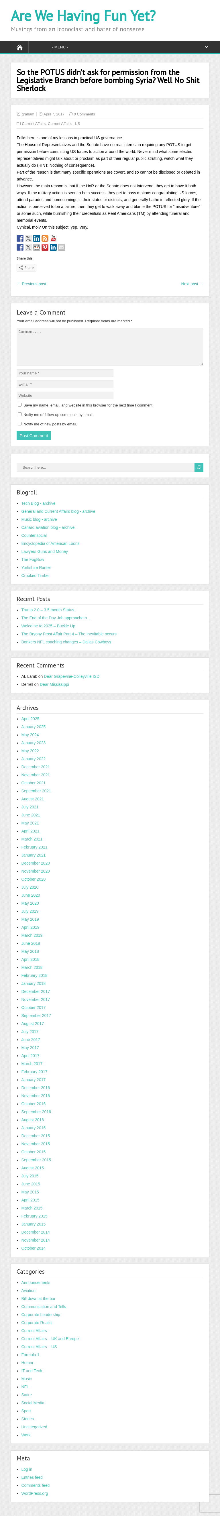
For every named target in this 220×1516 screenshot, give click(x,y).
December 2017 (35, 998)
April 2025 (30, 725)
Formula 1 (30, 1361)
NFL (25, 1393)
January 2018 (33, 990)
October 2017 (33, 1014)
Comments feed (35, 1492)
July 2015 (29, 1183)
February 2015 (34, 1223)
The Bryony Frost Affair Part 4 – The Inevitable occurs (69, 641)
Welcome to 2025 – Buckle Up (48, 633)
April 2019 (30, 934)
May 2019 (30, 926)
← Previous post (31, 284)
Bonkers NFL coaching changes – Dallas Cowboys (66, 649)
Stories (27, 1425)
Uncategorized (34, 1433)
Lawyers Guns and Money (44, 558)
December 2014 (35, 1239)
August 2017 (32, 1030)
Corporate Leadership (40, 1321)
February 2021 (34, 854)
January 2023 (33, 749)
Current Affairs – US (39, 1353)
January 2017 (33, 1086)
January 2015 (33, 1231)
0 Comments (84, 114)
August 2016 (32, 1126)
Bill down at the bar (38, 1305)
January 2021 (33, 862)
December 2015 (35, 1142)
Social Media (32, 1409)
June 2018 (30, 950)
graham (27, 114)
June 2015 (30, 1191)
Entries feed (32, 1484)
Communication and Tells (43, 1313)
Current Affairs (34, 123)
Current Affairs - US (64, 123)
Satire (26, 1401)
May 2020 (30, 910)
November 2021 (35, 781)
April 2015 (30, 1207)
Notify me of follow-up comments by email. (58, 421)
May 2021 (30, 830)
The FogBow (32, 566)
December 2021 (35, 773)
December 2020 (35, 870)
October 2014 (33, 1255)
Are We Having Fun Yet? (83, 15)
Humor (27, 1369)
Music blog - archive (39, 526)
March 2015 (31, 1215)
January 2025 (33, 733)
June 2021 (30, 822)
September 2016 (36, 1118)
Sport (26, 1417)
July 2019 (29, 918)
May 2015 (30, 1199)
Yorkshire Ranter (36, 574)
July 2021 (29, 814)
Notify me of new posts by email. (50, 431)
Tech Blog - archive (38, 510)
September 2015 (36, 1167)
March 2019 (31, 942)
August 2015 (32, 1175)
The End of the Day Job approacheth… (56, 624)
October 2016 (33, 1110)
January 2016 (33, 1134)
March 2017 (31, 1070)
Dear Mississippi (54, 691)
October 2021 (33, 790)
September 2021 (36, 798)
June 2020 (30, 902)
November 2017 (35, 1006)
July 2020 (29, 894)
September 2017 (36, 1022)
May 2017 (30, 1054)
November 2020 (35, 878)
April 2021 (30, 838)
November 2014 (35, 1247)
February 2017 (34, 1078)
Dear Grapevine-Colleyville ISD (71, 683)
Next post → (192, 284)
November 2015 (35, 1150)
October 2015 (33, 1158)
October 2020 (33, 886)
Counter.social (34, 542)
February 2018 (34, 982)
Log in (26, 1476)
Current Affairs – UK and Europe (50, 1345)
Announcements (35, 1289)
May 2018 (30, 958)
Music (26, 1385)
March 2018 (31, 974)
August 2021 (32, 806)
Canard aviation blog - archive (47, 534)
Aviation (28, 1297)
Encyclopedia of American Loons (50, 550)
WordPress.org (34, 1500)
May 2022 (30, 757)
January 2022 (33, 765)
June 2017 (30, 1046)
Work (25, 1442)
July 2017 (29, 1038)
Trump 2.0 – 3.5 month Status (47, 616)
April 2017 (30, 1062)
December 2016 (35, 1094)
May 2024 (30, 741)
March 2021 (31, 846)
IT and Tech (31, 1377)
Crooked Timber (35, 582)
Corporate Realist (36, 1329)
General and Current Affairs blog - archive (58, 518)
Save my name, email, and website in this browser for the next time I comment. (88, 412)
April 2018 (30, 966)
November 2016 (35, 1102)
